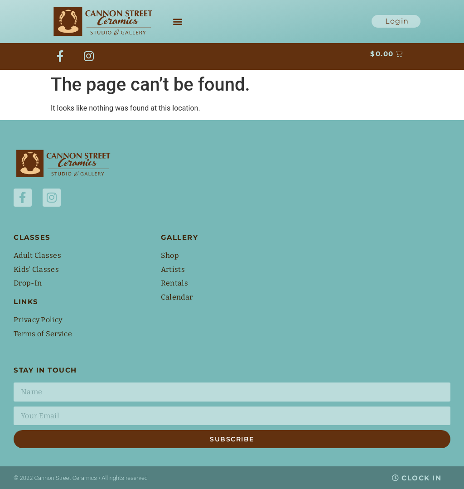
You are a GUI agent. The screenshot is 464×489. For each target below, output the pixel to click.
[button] (177, 21)
